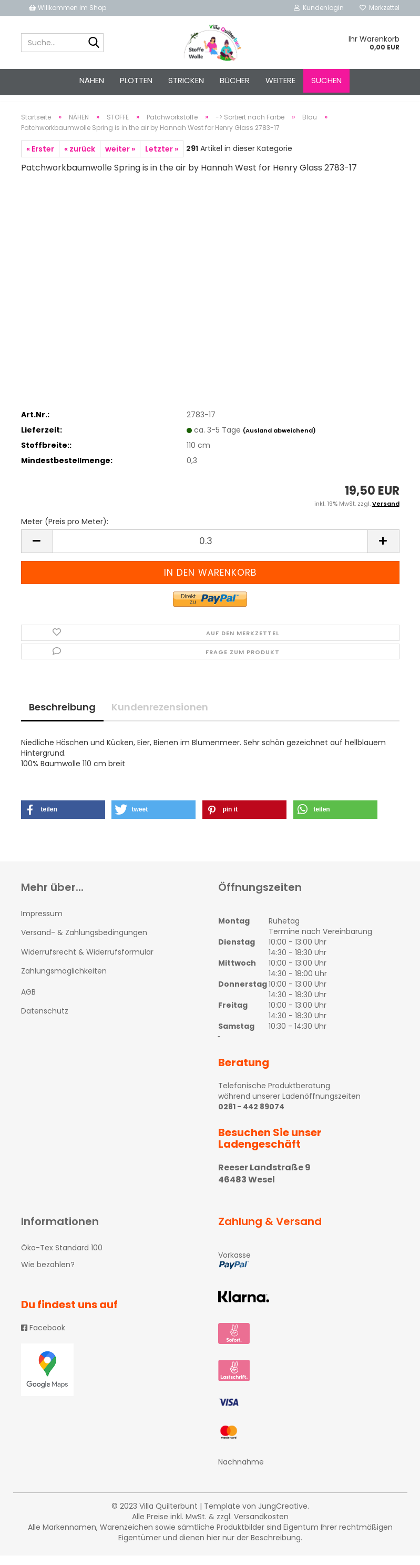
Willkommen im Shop (67, 7)
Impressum (42, 923)
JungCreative (283, 1515)
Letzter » (161, 158)
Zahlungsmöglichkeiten (64, 980)
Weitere (280, 80)
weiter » (120, 158)
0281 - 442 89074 (251, 1116)
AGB (28, 1001)
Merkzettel (379, 7)
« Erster (40, 158)
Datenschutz (44, 1020)
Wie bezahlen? (48, 1274)
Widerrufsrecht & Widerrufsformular (87, 961)
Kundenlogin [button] (319, 7)
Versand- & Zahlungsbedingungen (84, 942)
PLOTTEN (136, 80)
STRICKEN (186, 80)
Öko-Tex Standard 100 (62, 1257)
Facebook (43, 1337)
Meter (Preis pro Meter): (64, 531)
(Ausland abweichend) (279, 440)
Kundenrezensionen (159, 716)
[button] (63, 819)
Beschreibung (62, 716)
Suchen (326, 80)
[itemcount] (210, 551)
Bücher (235, 80)
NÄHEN (91, 80)
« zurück (79, 158)
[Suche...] (94, 43)
